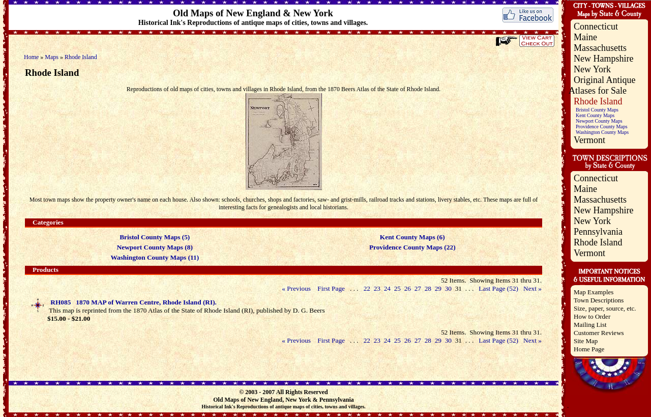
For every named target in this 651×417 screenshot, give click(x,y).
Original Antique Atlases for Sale (602, 85)
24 (387, 288)
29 (438, 288)
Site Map (586, 341)
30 (448, 288)
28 (428, 288)
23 (377, 288)
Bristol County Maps (597, 110)
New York (592, 69)
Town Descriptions (599, 300)
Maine (585, 37)
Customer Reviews (599, 333)
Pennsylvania (598, 232)
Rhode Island (81, 57)
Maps (51, 57)
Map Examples (593, 292)
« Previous (296, 288)
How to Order (592, 316)
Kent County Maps (595, 115)
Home (31, 57)
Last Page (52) (498, 288)
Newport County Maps (599, 121)
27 (417, 288)
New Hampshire (603, 58)
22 (367, 288)
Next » (532, 288)
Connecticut (596, 26)
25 (397, 288)
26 (407, 288)
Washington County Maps (602, 132)
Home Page (589, 349)
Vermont (589, 140)
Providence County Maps (602, 126)
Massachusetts (600, 48)
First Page (331, 288)
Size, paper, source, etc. (605, 308)
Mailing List (590, 324)
